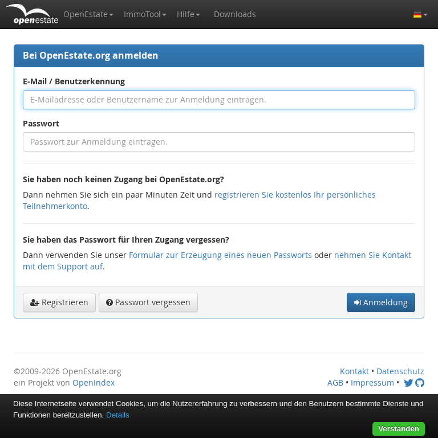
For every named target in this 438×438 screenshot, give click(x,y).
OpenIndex (93, 382)
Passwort (41, 123)
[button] (88, 14)
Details (117, 415)
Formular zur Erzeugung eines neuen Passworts (220, 254)
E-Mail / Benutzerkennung (74, 81)
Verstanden (398, 428)
